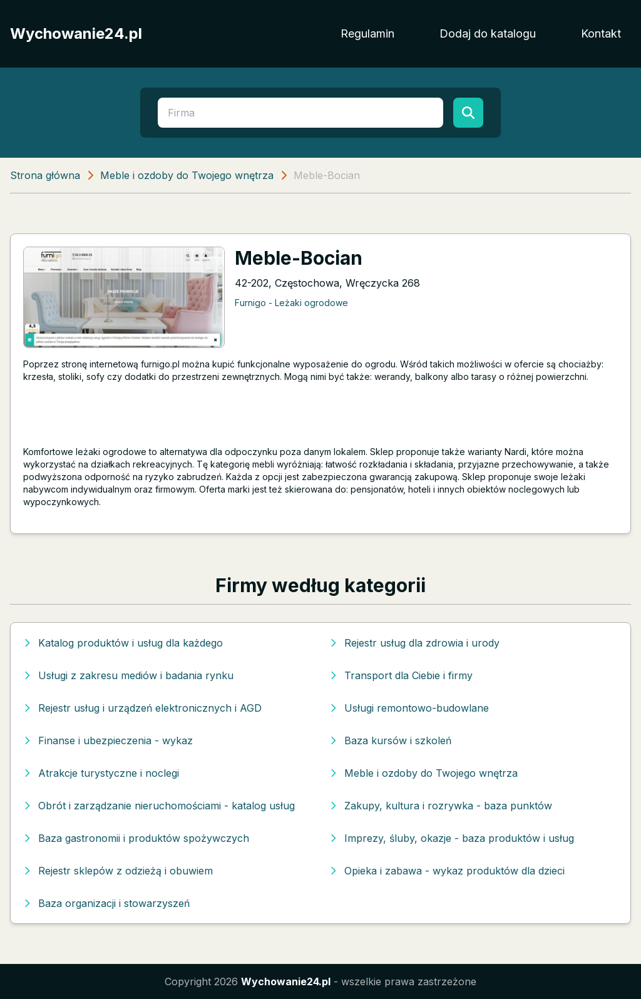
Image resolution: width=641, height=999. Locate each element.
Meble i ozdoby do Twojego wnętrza (187, 175)
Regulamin (367, 33)
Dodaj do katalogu (487, 33)
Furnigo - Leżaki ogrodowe (291, 302)
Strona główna (45, 175)
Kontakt (601, 33)
